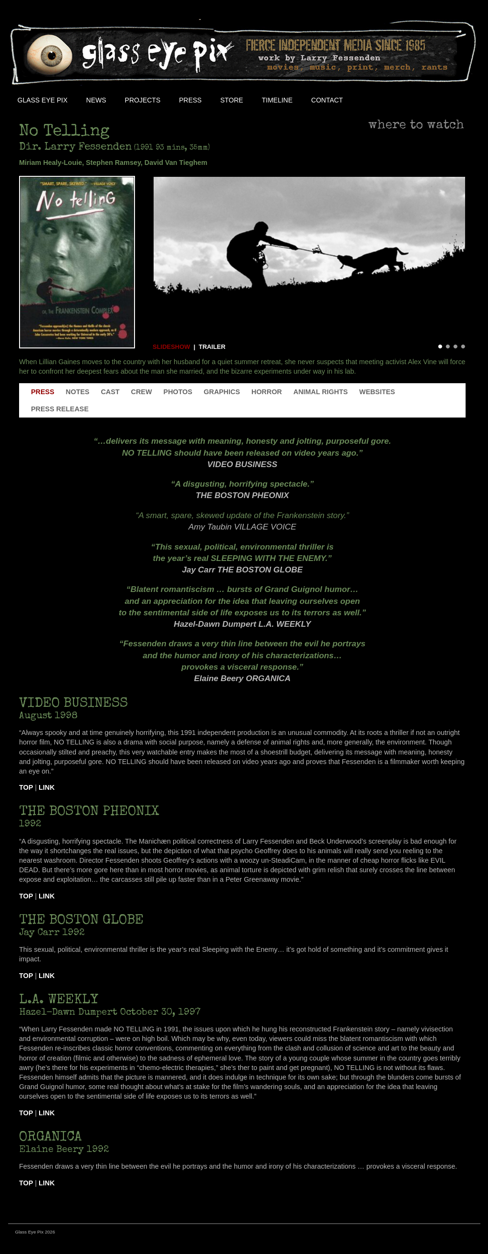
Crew (141, 392)
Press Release (60, 409)
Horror (266, 392)
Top (26, 787)
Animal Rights (320, 392)
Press (190, 100)
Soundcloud (457, 100)
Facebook (371, 100)
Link (47, 787)
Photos (178, 392)
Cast (110, 392)
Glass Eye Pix (43, 100)
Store (231, 100)
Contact (327, 100)
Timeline (277, 100)
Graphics (222, 392)
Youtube (414, 100)
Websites (377, 392)
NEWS (96, 100)
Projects (143, 100)
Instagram (435, 100)
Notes (78, 392)
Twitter (392, 100)
